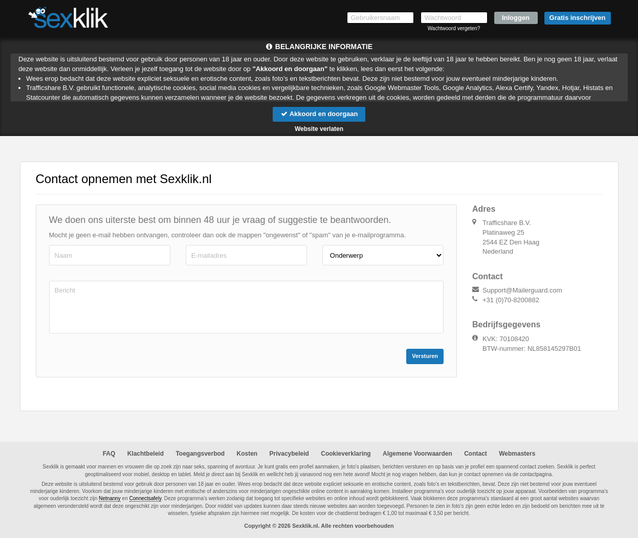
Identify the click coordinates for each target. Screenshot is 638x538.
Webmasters (517, 453)
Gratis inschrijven (577, 17)
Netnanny (110, 499)
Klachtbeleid (145, 453)
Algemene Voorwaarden (417, 453)
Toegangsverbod (200, 453)
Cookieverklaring (345, 453)
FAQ (109, 453)
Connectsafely (145, 499)
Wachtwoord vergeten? (454, 28)
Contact (475, 453)
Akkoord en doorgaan (319, 114)
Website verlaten (319, 128)
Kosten (247, 453)
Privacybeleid (289, 453)
